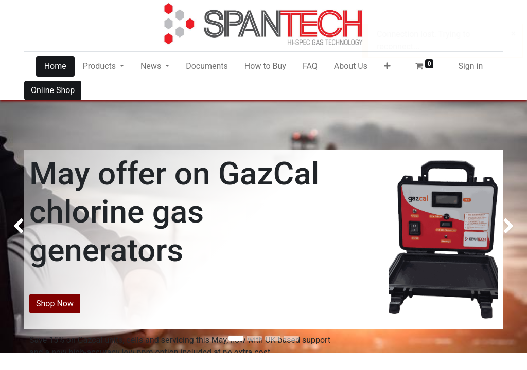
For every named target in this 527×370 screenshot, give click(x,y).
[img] (21, 214)
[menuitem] (55, 66)
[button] (387, 66)
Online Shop (53, 90)
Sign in (470, 66)
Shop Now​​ (55, 303)
